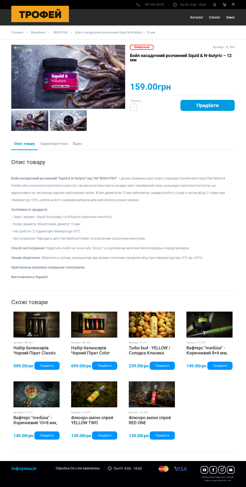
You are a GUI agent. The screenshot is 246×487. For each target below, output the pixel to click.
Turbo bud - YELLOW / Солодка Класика (149, 350)
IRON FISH (60, 32)
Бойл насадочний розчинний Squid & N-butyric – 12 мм (115, 32)
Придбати (208, 105)
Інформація (24, 468)
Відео (77, 143)
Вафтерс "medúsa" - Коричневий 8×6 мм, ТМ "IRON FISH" (207, 353)
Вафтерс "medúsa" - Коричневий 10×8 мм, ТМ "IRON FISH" (35, 422)
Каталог (196, 17)
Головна (17, 32)
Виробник (38, 32)
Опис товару (24, 143)
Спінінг (214, 17)
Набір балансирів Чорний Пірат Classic (34, 350)
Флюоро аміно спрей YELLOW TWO (92, 420)
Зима (230, 17)
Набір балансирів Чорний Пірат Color (90, 350)
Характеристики (54, 143)
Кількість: (136, 100)
